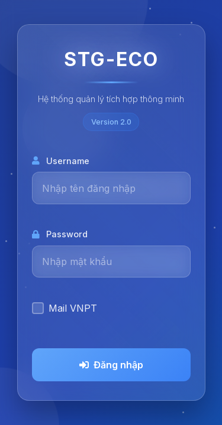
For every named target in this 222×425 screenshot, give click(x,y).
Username (60, 161)
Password (60, 234)
